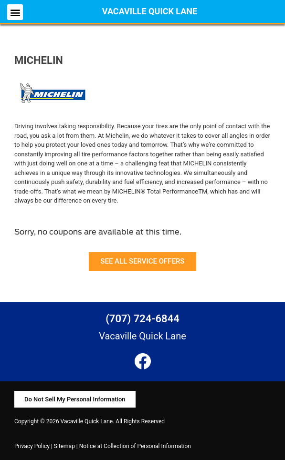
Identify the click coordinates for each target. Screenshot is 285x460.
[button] (15, 12)
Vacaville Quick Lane (149, 11)
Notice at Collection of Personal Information (135, 446)
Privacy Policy (32, 446)
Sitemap (64, 446)
